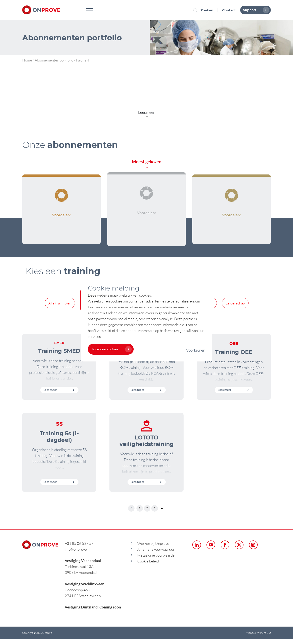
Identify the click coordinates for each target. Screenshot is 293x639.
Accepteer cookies (110, 349)
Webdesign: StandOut (258, 632)
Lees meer (59, 389)
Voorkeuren (195, 350)
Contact (229, 10)
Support (255, 10)
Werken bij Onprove (153, 543)
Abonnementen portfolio (54, 60)
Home (27, 60)
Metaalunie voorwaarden (157, 555)
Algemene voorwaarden (156, 549)
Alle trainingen (59, 303)
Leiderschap (235, 303)
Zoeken (204, 10)
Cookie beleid (148, 561)
